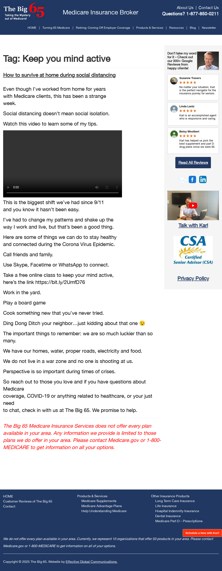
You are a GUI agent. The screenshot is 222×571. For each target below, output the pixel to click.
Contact (9, 506)
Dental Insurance (168, 516)
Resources (176, 27)
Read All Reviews (193, 162)
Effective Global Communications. (91, 561)
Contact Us (209, 7)
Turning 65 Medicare (56, 27)
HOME (32, 27)
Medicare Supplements (98, 501)
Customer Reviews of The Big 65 (27, 501)
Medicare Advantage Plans (101, 506)
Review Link (193, 114)
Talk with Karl (193, 225)
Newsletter (209, 27)
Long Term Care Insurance (175, 501)
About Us (185, 7)
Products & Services (149, 27)
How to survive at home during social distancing (59, 75)
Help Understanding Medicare (104, 511)
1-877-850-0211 (202, 13)
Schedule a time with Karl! (202, 533)
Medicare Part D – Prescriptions (179, 521)
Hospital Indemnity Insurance (177, 511)
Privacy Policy (193, 278)
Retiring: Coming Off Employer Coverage (103, 27)
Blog (193, 27)
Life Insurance (166, 506)
